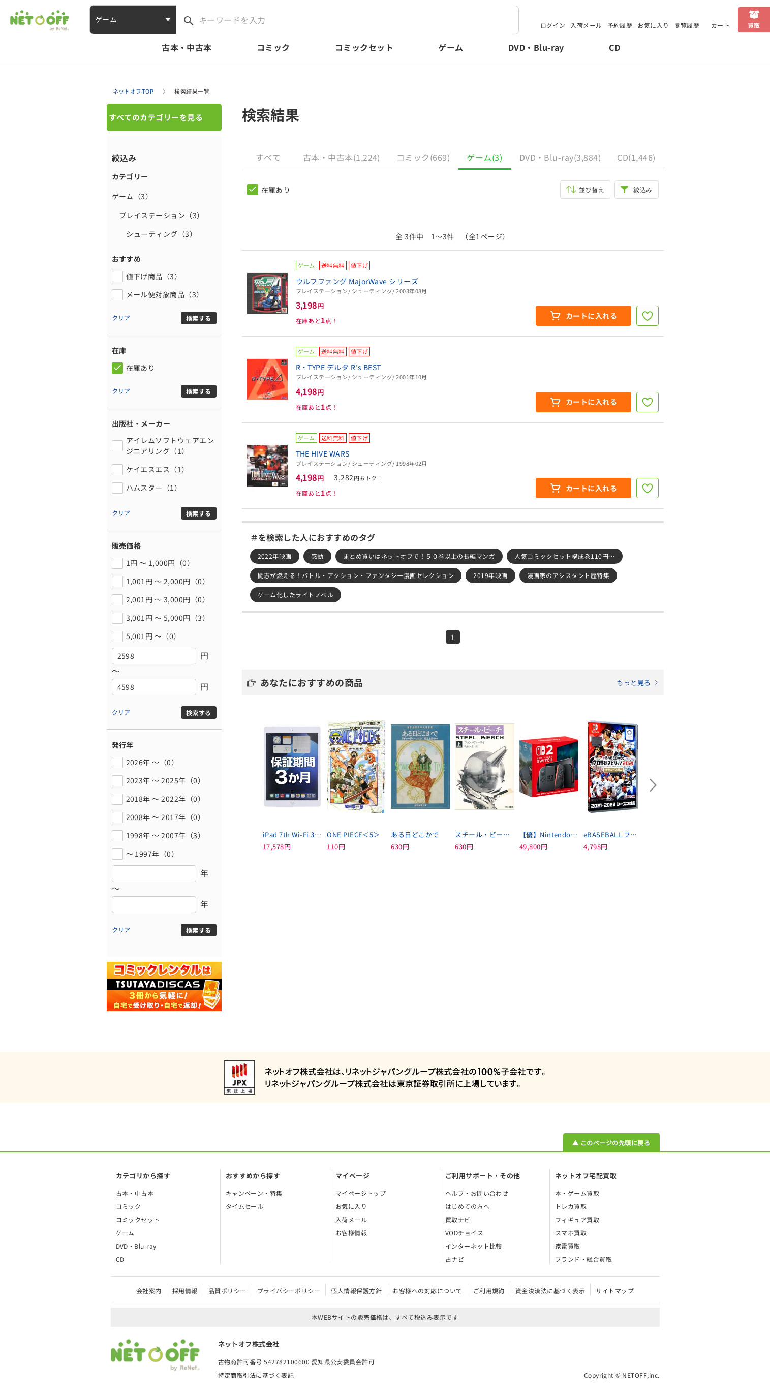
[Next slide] (653, 785)
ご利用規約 (489, 1290)
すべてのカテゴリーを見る (156, 117)
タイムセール (245, 1206)
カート (720, 25)
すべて (268, 157)
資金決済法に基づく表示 (550, 1290)
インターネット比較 (473, 1245)
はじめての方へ (467, 1206)
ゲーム (450, 47)
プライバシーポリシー (289, 1290)
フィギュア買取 (577, 1219)
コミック (273, 47)
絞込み (642, 189)
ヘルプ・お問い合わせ (477, 1193)
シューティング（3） (154, 234)
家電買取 (567, 1245)
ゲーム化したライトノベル (296, 594)
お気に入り (653, 25)
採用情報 (185, 1290)
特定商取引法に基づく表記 (256, 1375)
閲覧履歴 (687, 25)
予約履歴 (620, 25)
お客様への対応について (427, 1290)
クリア (121, 317)
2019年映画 (490, 575)
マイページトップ (360, 1193)
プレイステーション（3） (158, 215)
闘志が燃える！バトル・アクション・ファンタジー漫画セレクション (356, 575)
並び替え (591, 189)
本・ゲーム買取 (577, 1193)
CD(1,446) (636, 157)
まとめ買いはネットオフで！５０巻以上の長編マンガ (419, 556)
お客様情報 (351, 1232)
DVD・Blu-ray (536, 47)
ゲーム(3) (484, 157)
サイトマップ (615, 1290)
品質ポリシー (227, 1290)
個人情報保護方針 (356, 1290)
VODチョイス (464, 1232)
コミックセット (364, 47)
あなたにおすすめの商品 (459, 682)
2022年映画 (275, 556)
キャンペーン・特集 (254, 1193)
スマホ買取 (571, 1232)
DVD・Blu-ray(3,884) (560, 157)
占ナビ (454, 1259)
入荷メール (586, 25)
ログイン (553, 25)
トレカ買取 (571, 1206)
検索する (198, 318)
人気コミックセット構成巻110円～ (564, 556)
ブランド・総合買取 (583, 1259)
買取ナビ (458, 1219)
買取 (754, 25)
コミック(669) (423, 157)
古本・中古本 (187, 47)
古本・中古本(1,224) (341, 157)
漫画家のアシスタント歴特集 (568, 575)
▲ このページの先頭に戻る (611, 1142)
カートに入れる (591, 316)
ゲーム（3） (132, 196)
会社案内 (149, 1290)
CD (615, 47)
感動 (317, 556)
